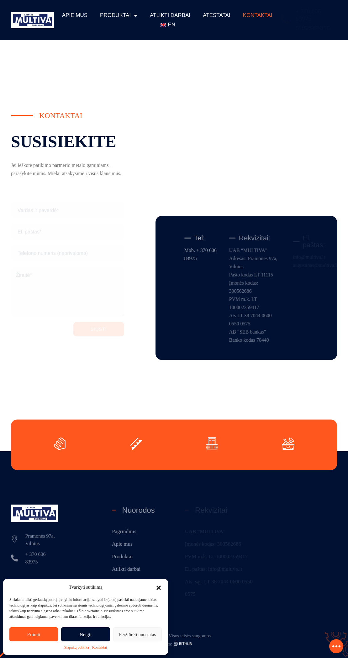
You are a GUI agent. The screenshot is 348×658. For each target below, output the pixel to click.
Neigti (86, 634)
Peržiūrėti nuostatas (137, 634)
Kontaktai (99, 647)
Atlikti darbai (170, 15)
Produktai (118, 15)
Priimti (33, 634)
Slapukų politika (76, 647)
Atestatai (216, 15)
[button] (159, 587)
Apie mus (74, 15)
